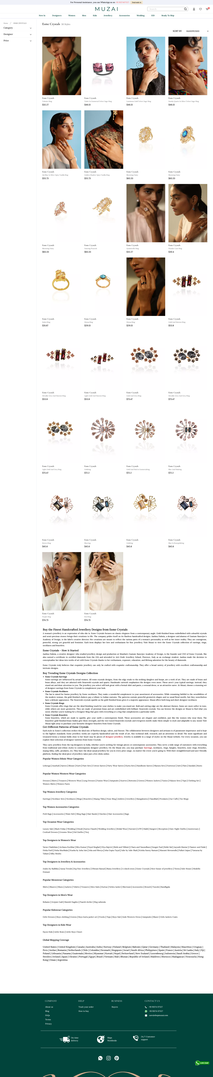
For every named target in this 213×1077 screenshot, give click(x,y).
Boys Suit (116, 917)
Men (84, 15)
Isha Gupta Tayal (112, 850)
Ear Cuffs (174, 799)
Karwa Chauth (90, 829)
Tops (184, 780)
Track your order (86, 1007)
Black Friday (60, 829)
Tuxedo (156, 887)
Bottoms (133, 780)
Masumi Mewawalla (168, 850)
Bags (127, 814)
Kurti (78, 765)
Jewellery (108, 15)
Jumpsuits (114, 780)
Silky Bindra (55, 853)
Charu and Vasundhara (140, 847)
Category (8, 27)
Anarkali (55, 765)
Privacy (48, 1024)
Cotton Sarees (99, 765)
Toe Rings (184, 799)
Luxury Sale (48, 829)
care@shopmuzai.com (156, 1015)
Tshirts (76, 887)
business (116, 1000)
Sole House (186, 868)
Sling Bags (81, 814)
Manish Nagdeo (71, 902)
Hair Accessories (115, 814)
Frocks (102, 917)
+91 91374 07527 (154, 1007)
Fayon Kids (48, 932)
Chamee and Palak (197, 847)
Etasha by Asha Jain (78, 850)
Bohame (46, 902)
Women (71, 15)
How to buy (84, 1011)
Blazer (156, 917)
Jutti (179, 765)
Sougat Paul (157, 847)
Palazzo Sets (175, 780)
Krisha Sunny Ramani (148, 850)
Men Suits (95, 887)
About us (49, 1007)
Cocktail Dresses (50, 832)
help (81, 1000)
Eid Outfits (78, 832)
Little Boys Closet (74, 932)
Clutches (103, 814)
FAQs (47, 1015)
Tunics (165, 780)
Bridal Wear (122, 829)
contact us (152, 1000)
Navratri (132, 829)
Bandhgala (165, 887)
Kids (95, 15)
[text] (167, 9)
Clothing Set (193, 780)
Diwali (79, 829)
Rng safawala (100, 902)
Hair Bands (92, 814)
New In (42, 15)
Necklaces (70, 799)
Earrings (148, 748)
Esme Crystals (142, 868)
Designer (8, 34)
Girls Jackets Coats (169, 917)
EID (153, 15)
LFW (140, 829)
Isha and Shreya (96, 850)
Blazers (53, 887)
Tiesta (177, 868)
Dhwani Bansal (98, 868)
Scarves (123, 780)
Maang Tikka (99, 799)
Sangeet (153, 829)
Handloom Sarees (144, 765)
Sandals (192, 765)
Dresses (46, 780)
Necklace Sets (58, 799)
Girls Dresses (49, 917)
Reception (163, 829)
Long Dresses (89, 780)
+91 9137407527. (122, 2)
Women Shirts (49, 784)
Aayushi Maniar (180, 847)
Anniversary (193, 829)
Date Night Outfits (177, 829)
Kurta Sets (130, 765)
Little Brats (59, 932)
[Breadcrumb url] (6, 23)
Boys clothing (63, 917)
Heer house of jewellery (162, 868)
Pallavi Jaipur (184, 850)
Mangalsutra (142, 799)
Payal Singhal (94, 847)
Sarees (64, 765)
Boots (199, 765)
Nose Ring (111, 799)
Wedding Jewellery (106, 829)
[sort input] (195, 31)
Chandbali (153, 799)
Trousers (63, 780)
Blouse (72, 765)
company (51, 1000)
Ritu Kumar (81, 847)
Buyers (115, 1007)
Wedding (141, 15)
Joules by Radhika (51, 868)
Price (6, 40)
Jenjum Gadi (57, 902)
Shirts (45, 887)
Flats (185, 765)
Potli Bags (47, 814)
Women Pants (63, 784)
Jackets (68, 887)
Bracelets (88, 799)
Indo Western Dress (132, 917)
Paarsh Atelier (86, 902)
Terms (48, 1019)
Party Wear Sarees (115, 765)
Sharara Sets (159, 765)
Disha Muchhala (61, 850)
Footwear (171, 765)
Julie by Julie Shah (129, 850)
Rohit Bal (168, 847)
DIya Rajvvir (106, 847)
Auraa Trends (66, 868)
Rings (79, 799)
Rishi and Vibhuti (121, 847)
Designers (57, 15)
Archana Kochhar (67, 847)
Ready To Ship (168, 15)
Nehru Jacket (115, 887)
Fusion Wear (102, 780)
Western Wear (74, 780)
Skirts (54, 780)
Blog (47, 1011)
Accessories (124, 15)
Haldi (145, 829)
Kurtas (104, 887)
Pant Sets (86, 765)
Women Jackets (153, 780)
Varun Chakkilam (50, 847)
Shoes (60, 887)
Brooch (148, 887)
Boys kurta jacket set (87, 917)
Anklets (121, 799)
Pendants (164, 799)
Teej (87, 832)
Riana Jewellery (114, 868)
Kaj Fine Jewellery (82, 868)
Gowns (141, 780)
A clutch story (128, 868)
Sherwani (127, 887)
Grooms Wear (66, 832)
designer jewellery (114, 737)
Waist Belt (70, 814)
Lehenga (46, 765)
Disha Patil (47, 850)
